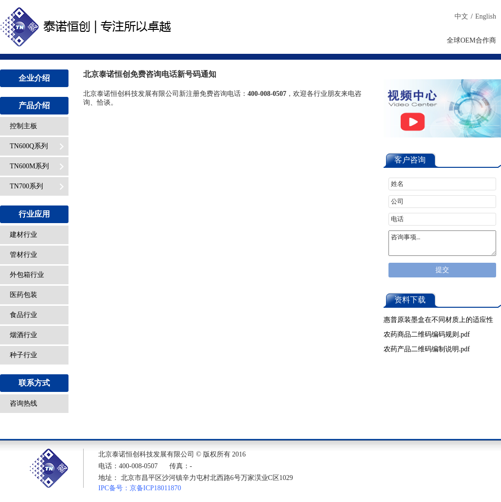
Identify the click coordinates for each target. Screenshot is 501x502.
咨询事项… (442, 243)
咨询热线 (23, 403)
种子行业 (23, 355)
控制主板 (23, 126)
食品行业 (23, 315)
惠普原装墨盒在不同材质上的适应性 (438, 319)
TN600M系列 (37, 166)
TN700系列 (37, 186)
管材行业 (23, 254)
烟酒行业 (23, 335)
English (485, 16)
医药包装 (23, 294)
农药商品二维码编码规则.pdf (427, 334)
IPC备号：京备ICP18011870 (139, 488)
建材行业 (23, 234)
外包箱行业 (27, 274)
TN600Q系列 (37, 146)
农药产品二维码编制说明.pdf (427, 349)
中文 (461, 16)
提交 (442, 270)
